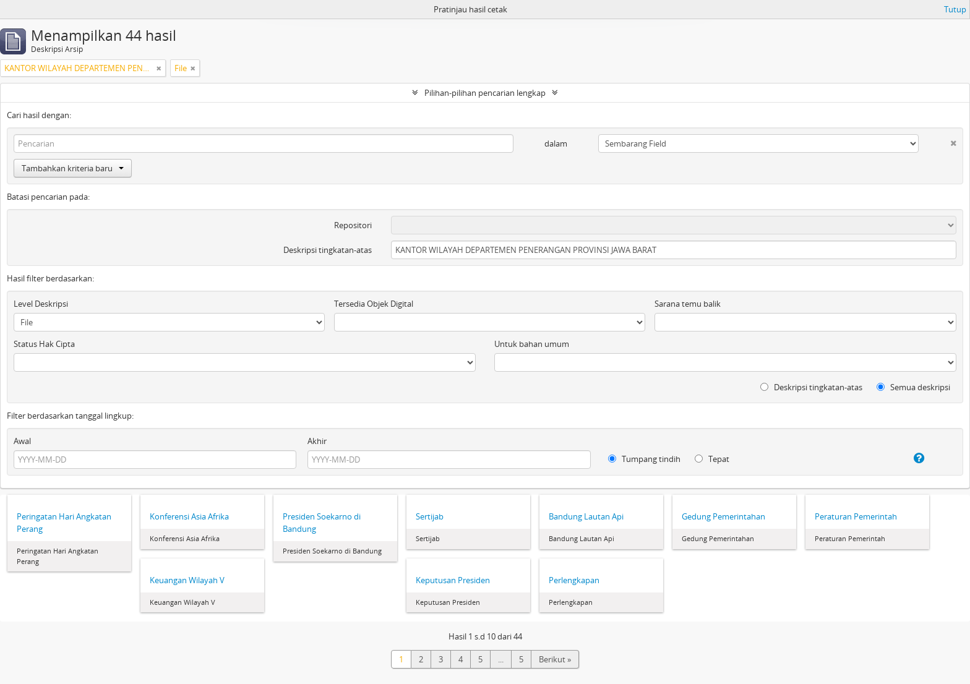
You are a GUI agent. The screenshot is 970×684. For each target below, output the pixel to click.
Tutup (955, 9)
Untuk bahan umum (531, 343)
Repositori (353, 225)
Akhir (317, 441)
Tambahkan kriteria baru (73, 168)
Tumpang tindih (644, 458)
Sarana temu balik (688, 303)
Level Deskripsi (41, 303)
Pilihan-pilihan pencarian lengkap (485, 92)
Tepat (712, 458)
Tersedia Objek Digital (373, 303)
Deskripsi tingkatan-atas (327, 249)
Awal (22, 441)
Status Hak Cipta (44, 343)
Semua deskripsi (913, 387)
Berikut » (555, 659)
